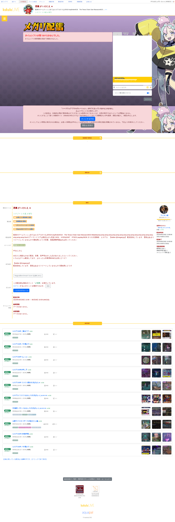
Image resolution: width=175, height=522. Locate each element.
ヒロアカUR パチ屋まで (20, 344)
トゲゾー (38, 12)
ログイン (16, 286)
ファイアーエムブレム (25, 427)
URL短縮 (153, 1)
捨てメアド (4, 1)
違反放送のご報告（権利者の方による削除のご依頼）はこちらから (87, 479)
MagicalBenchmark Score (28, 276)
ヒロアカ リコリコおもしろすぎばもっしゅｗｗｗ (29, 395)
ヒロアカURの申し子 (19, 370)
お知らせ (89, 1)
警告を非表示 (87, 125)
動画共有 (61, 1)
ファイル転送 (33, 1)
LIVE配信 (23, 1)
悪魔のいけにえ (19, 245)
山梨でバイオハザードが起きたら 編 (25, 421)
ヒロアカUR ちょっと (20, 357)
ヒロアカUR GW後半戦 (20, 434)
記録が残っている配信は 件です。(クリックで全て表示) (25, 459)
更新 (48, 286)
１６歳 (44, 12)
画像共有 (51, 1)
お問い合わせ (161, 1)
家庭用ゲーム (32, 414)
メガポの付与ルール (21, 290)
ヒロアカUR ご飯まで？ (20, 331)
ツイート (148, 99)
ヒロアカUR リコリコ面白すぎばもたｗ (26, 382)
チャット (42, 1)
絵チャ (14, 1)
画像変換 (79, 1)
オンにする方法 (87, 119)
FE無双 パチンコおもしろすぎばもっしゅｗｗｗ (29, 408)
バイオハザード (17, 414)
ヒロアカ (15, 337)
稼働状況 (168, 1)
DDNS (70, 1)
